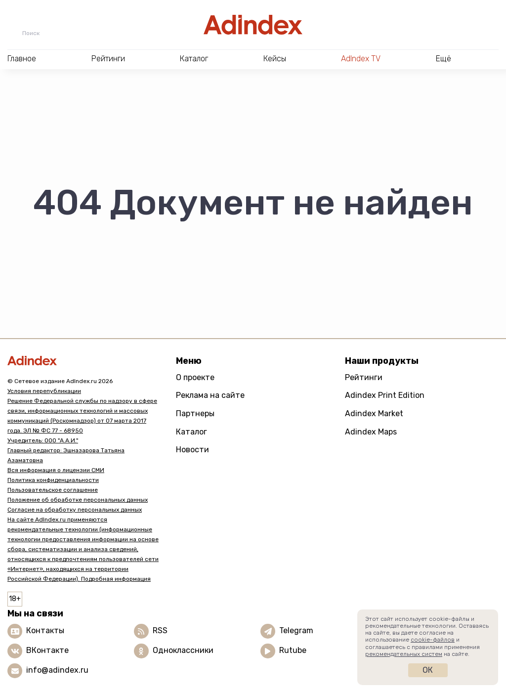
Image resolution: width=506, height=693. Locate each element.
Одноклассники (183, 650)
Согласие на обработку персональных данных (74, 509)
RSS (160, 630)
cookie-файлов (433, 639)
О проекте (195, 377)
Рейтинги (363, 377)
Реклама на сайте (210, 395)
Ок (427, 670)
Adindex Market (374, 413)
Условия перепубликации (44, 391)
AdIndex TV (360, 58)
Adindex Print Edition (384, 395)
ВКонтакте (47, 650)
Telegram (296, 630)
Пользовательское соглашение (52, 489)
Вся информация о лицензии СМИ (55, 470)
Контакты (45, 630)
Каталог (191, 431)
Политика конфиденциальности (53, 479)
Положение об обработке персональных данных (77, 499)
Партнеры (195, 413)
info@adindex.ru (57, 670)
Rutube (292, 650)
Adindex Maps (371, 431)
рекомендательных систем (403, 653)
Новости (192, 449)
